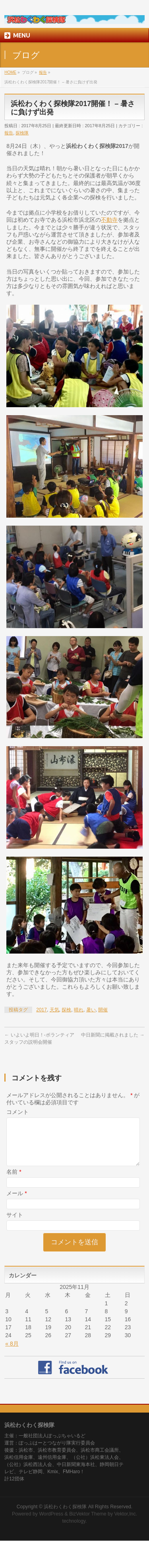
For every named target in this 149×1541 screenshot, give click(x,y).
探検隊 (22, 132)
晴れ (78, 1010)
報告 (8, 132)
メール (16, 1203)
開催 (103, 1010)
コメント (17, 1112)
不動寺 (109, 220)
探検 (66, 1010)
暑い (91, 1010)
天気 (54, 1010)
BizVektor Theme (87, 1514)
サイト (14, 1224)
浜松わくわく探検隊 (65, 1507)
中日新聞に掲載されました (112, 1035)
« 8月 (11, 1353)
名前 (13, 1181)
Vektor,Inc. (125, 1514)
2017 (41, 1010)
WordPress (51, 1514)
